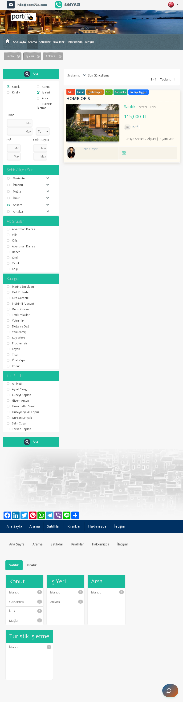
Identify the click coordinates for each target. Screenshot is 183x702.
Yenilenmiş (16, 332)
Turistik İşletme (44, 106)
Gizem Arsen (18, 401)
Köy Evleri (16, 338)
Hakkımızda (74, 42)
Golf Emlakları (18, 292)
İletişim (89, 42)
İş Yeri (43, 92)
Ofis (12, 240)
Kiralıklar (58, 42)
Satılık (13, 87)
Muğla (25, 620)
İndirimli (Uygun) (20, 304)
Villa (12, 235)
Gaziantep (25, 602)
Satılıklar (44, 42)
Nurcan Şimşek (19, 418)
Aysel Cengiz (18, 389)
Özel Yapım (17, 360)
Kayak (13, 349)
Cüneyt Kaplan (19, 395)
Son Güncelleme (96, 75)
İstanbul (25, 592)
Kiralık (13, 92)
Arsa (42, 98)
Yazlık (13, 263)
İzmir (25, 611)
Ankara (66, 602)
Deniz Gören (18, 309)
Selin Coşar (17, 423)
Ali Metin (15, 384)
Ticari (13, 355)
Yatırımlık (15, 321)
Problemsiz (17, 343)
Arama (32, 42)
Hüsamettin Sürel (21, 406)
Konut (43, 87)
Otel (12, 258)
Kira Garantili (18, 298)
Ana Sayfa (19, 42)
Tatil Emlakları (18, 315)
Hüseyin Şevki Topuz (23, 412)
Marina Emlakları (20, 287)
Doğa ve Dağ (18, 326)
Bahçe (13, 252)
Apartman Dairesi (21, 229)
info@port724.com (31, 5)
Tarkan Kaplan (19, 429)
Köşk (12, 269)
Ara (31, 74)
